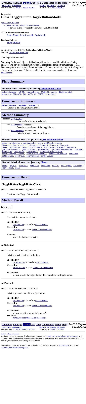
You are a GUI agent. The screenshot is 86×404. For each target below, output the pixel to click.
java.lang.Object (10, 23)
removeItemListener (37, 159)
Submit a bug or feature (10, 343)
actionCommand (9, 93)
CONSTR (25, 7)
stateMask (50, 95)
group (54, 93)
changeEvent (33, 93)
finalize (23, 172)
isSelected (17, 121)
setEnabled (7, 162)
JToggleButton (13, 43)
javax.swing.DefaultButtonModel (22, 25)
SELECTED (38, 95)
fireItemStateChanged (36, 149)
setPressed (17, 127)
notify (55, 172)
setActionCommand (58, 159)
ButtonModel (13, 35)
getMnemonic (44, 154)
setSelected (17, 133)
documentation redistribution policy (14, 356)
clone (4, 172)
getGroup (71, 151)
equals (13, 172)
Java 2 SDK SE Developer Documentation (62, 345)
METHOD (32, 7)
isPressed (19, 156)
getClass (34, 172)
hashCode (45, 172)
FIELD (18, 7)
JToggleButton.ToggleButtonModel (19, 107)
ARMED (21, 93)
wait (4, 174)
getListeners (28, 154)
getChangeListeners (54, 151)
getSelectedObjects (62, 154)
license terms (64, 354)
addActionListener (11, 146)
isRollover (32, 156)
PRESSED (17, 95)
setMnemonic (33, 162)
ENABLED (45, 93)
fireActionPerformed (12, 149)
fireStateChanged (59, 149)
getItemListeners (11, 154)
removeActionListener (51, 156)
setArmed (73, 159)
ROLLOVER (27, 95)
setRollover (47, 162)
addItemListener (52, 146)
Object (44, 168)
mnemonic (6, 95)
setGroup (19, 162)
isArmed (78, 154)
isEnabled (7, 156)
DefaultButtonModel (18, 53)
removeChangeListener (13, 159)
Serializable (40, 35)
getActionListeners (32, 151)
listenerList (65, 93)
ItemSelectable (27, 35)
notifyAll (66, 172)
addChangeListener (32, 146)
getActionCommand (11, 151)
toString (77, 172)
